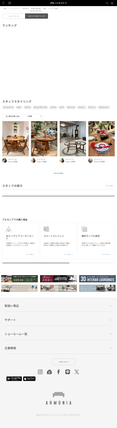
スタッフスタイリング (36, 16)
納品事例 (25, 8)
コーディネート (14, 8)
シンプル (53, 107)
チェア (62, 107)
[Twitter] (76, 372)
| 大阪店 (15, 161)
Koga (39, 161)
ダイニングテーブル (40, 107)
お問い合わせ (63, 362)
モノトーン (91, 107)
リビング (28, 107)
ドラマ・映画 (53, 8)
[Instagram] (40, 372)
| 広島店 (102, 161)
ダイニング (71, 107)
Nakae (96, 161)
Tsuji (10, 161)
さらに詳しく (30, 254)
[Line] (67, 372)
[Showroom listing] (9, 3)
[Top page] (58, 4)
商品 (5, 8)
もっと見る (109, 186)
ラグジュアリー (104, 107)
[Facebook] (58, 372)
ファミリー (81, 107)
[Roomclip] (49, 372)
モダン (19, 107)
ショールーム (36, 8)
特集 (44, 8)
